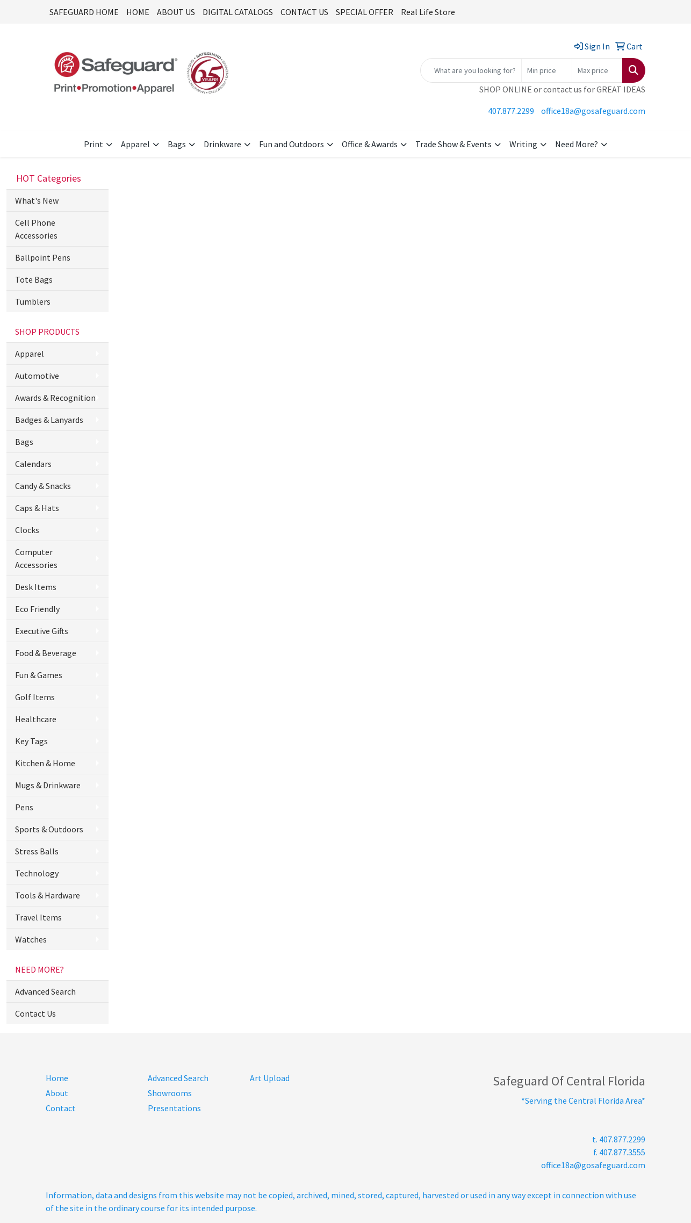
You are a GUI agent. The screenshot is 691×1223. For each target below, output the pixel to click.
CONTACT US (304, 11)
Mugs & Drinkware (48, 785)
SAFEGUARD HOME (84, 11)
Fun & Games (38, 675)
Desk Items (35, 586)
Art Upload (270, 1078)
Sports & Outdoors (49, 829)
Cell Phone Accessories (36, 229)
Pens (24, 807)
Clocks (27, 529)
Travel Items (38, 917)
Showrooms (170, 1093)
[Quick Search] (471, 70)
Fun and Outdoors (291, 144)
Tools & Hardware (47, 895)
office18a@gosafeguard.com (593, 110)
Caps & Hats (37, 507)
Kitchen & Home (45, 763)
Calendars (33, 463)
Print (93, 144)
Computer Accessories (36, 558)
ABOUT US (176, 11)
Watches (31, 939)
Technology (37, 873)
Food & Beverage (45, 653)
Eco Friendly (37, 608)
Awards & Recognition (55, 397)
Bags (177, 144)
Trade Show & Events (453, 144)
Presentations (174, 1108)
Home (57, 1078)
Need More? (576, 144)
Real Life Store (428, 11)
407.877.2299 (511, 110)
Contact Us (35, 1013)
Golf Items (35, 697)
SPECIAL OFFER (364, 11)
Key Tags (31, 741)
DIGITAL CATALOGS (238, 11)
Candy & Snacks (43, 485)
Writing (523, 144)
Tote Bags (34, 279)
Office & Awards (370, 144)
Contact (61, 1108)
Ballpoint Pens (42, 257)
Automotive (37, 375)
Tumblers (33, 301)
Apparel (135, 144)
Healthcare (35, 719)
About (57, 1093)
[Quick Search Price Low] (546, 70)
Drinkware (222, 144)
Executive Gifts (41, 630)
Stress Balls (37, 851)
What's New (37, 200)
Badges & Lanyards (49, 419)
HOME (137, 11)
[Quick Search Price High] (597, 70)
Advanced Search (45, 991)
